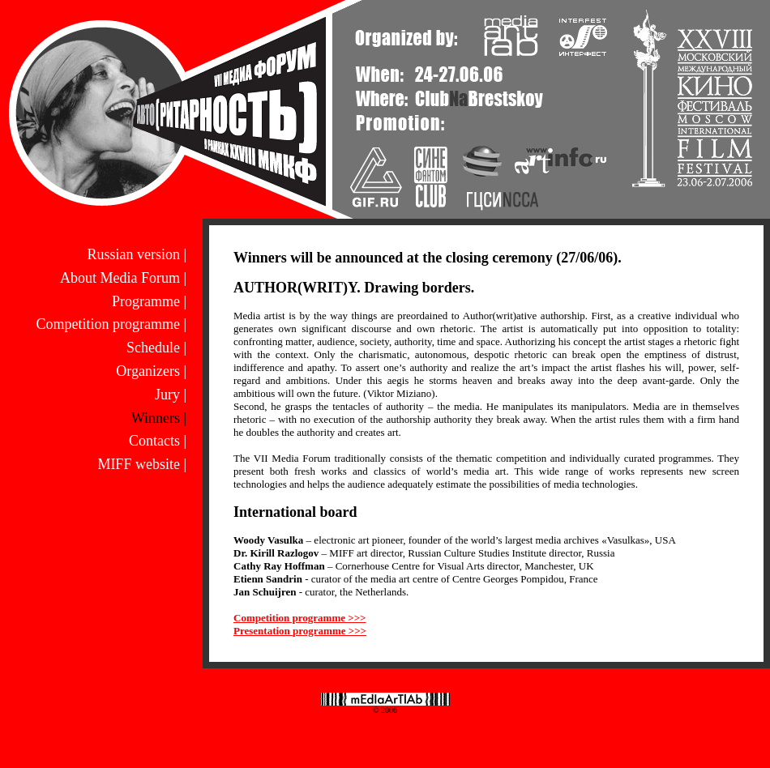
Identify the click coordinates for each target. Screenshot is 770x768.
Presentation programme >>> (299, 631)
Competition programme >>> (299, 618)
